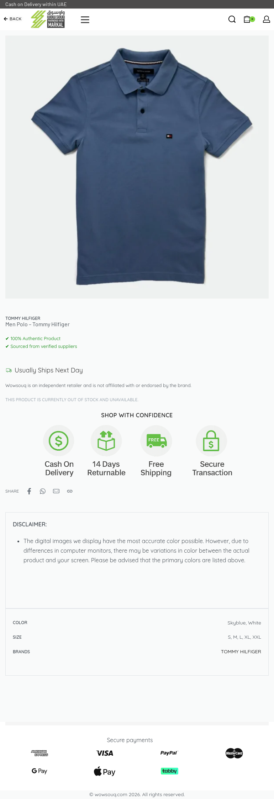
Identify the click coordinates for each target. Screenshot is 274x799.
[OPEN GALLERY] (137, 167)
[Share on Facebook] (29, 491)
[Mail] (56, 491)
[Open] (85, 19)
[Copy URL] (70, 491)
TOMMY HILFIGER (241, 651)
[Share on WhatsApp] (42, 491)
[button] (13, 19)
